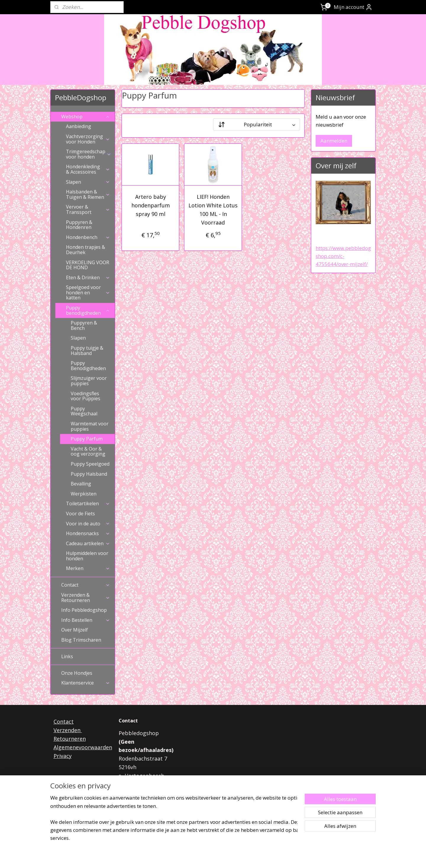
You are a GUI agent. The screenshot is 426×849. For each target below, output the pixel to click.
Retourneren (70, 738)
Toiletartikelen (88, 503)
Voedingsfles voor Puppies (85, 396)
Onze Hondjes (76, 673)
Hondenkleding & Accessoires (88, 169)
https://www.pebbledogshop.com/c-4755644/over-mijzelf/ (343, 256)
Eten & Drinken (88, 277)
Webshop (85, 116)
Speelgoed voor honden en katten (88, 292)
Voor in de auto (88, 523)
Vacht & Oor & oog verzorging (88, 451)
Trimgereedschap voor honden (88, 154)
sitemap (192, 838)
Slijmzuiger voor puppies (89, 381)
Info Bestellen (85, 620)
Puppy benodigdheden (88, 310)
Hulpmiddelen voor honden (87, 556)
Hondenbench (88, 237)
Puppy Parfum (87, 438)
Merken (88, 568)
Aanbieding (78, 126)
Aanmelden (333, 140)
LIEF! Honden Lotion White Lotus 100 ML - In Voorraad (213, 209)
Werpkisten (83, 493)
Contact (85, 585)
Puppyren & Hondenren (79, 225)
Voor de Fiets (80, 513)
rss (204, 838)
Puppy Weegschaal (84, 411)
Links (67, 656)
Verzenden (68, 730)
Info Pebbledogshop (84, 610)
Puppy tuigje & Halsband (87, 350)
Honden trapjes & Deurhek (85, 250)
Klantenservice (85, 682)
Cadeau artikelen (88, 543)
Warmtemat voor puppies (90, 426)
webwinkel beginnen (227, 838)
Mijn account (353, 7)
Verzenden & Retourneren (85, 597)
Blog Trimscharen (81, 640)
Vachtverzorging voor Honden (88, 139)
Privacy (63, 755)
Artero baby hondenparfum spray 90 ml (150, 205)
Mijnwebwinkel (279, 838)
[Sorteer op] (256, 124)
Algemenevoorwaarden (83, 747)
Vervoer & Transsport (88, 209)
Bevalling (81, 483)
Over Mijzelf (74, 630)
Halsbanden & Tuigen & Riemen (88, 194)
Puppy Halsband (89, 474)
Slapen (88, 182)
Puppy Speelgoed (90, 464)
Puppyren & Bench (84, 325)
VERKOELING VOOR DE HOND (87, 265)
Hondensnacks (88, 533)
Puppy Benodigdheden (88, 366)
